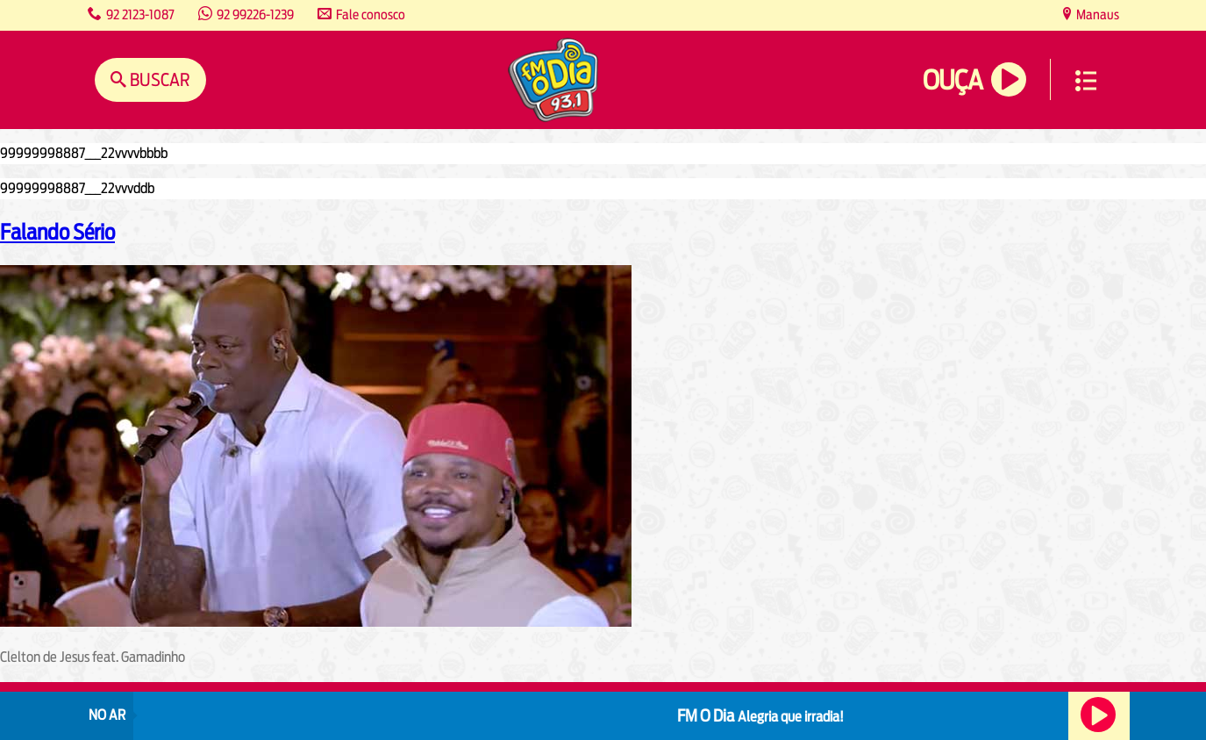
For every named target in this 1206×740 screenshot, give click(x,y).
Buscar (158, 79)
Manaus (1096, 14)
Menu (1086, 80)
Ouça (952, 80)
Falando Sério (57, 231)
